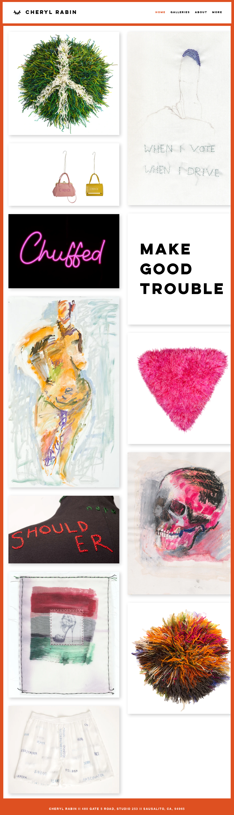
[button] (180, 12)
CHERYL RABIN (63, 809)
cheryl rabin (51, 12)
